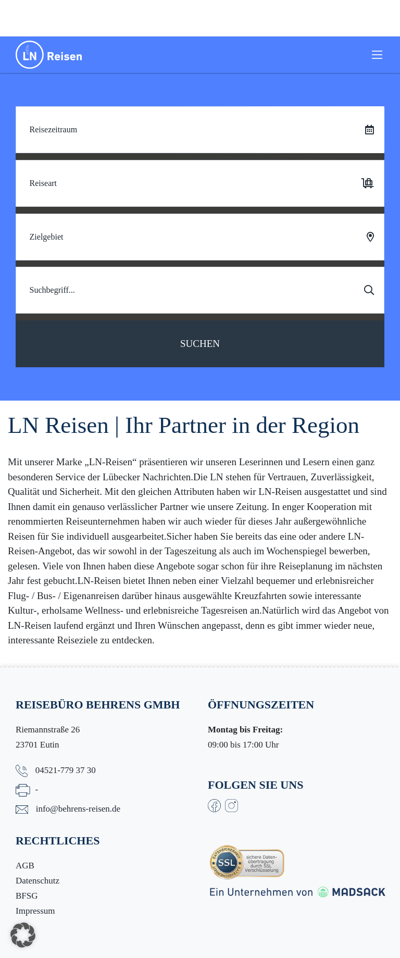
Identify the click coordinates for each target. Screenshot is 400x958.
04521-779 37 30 (65, 770)
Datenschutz (37, 881)
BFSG (27, 896)
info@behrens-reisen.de (78, 809)
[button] (23, 935)
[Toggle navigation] (377, 54)
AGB (25, 865)
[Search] (200, 290)
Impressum (35, 911)
